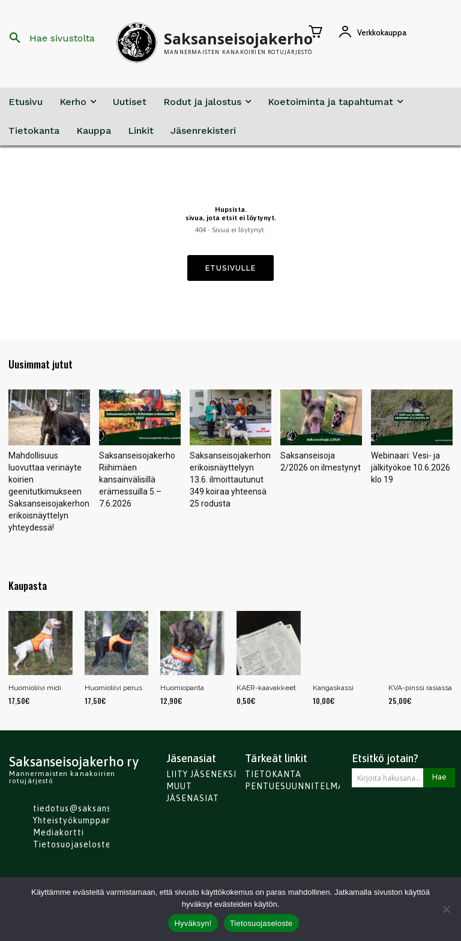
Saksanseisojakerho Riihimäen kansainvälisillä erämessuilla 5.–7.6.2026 (137, 479)
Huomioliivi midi (34, 688)
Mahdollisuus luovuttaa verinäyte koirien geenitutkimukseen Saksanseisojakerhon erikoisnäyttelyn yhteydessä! (48, 491)
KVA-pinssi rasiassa (420, 688)
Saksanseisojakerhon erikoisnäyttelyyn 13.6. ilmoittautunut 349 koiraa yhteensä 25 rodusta (230, 479)
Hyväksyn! (192, 923)
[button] (48, 38)
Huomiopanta (182, 688)
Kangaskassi (333, 688)
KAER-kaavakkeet (266, 688)
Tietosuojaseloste (261, 923)
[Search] (439, 777)
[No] (446, 909)
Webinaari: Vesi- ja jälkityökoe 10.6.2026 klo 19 (410, 467)
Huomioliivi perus (113, 688)
